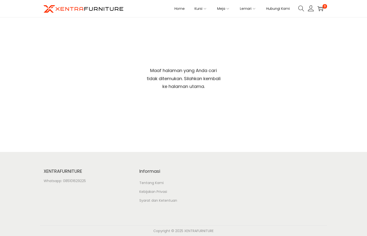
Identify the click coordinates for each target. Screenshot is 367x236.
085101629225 (74, 180)
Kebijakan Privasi (153, 191)
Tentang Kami (151, 182)
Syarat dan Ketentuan (158, 200)
